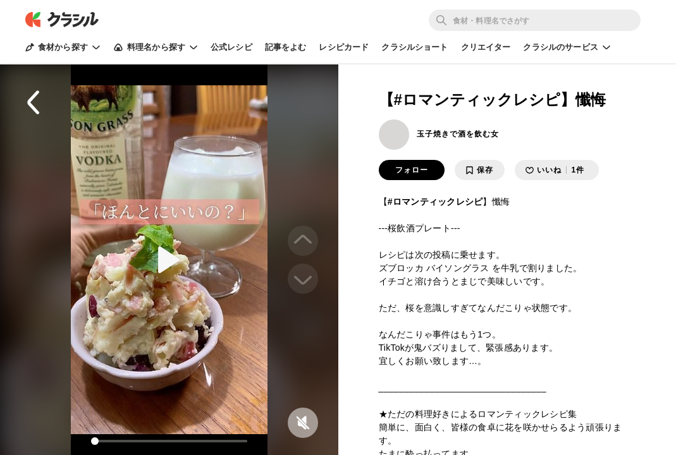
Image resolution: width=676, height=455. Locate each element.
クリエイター (486, 47)
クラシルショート (414, 47)
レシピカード (344, 47)
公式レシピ (231, 47)
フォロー (411, 170)
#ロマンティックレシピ (435, 202)
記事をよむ (286, 47)
